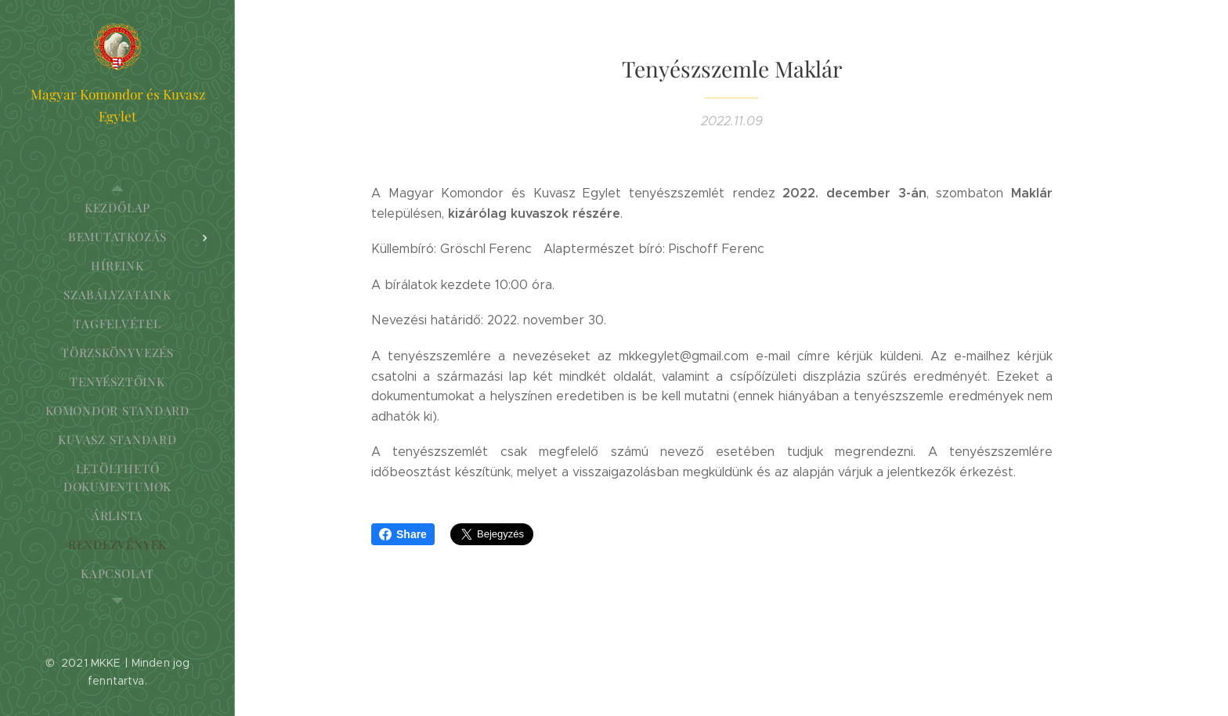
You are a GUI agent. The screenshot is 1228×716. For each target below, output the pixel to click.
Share (403, 534)
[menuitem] (117, 208)
